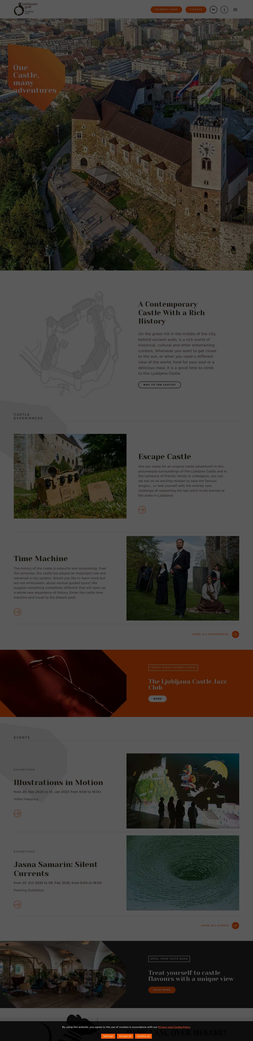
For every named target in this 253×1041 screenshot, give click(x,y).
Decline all (143, 1036)
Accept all (125, 1036)
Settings (108, 1036)
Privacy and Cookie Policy (174, 1027)
